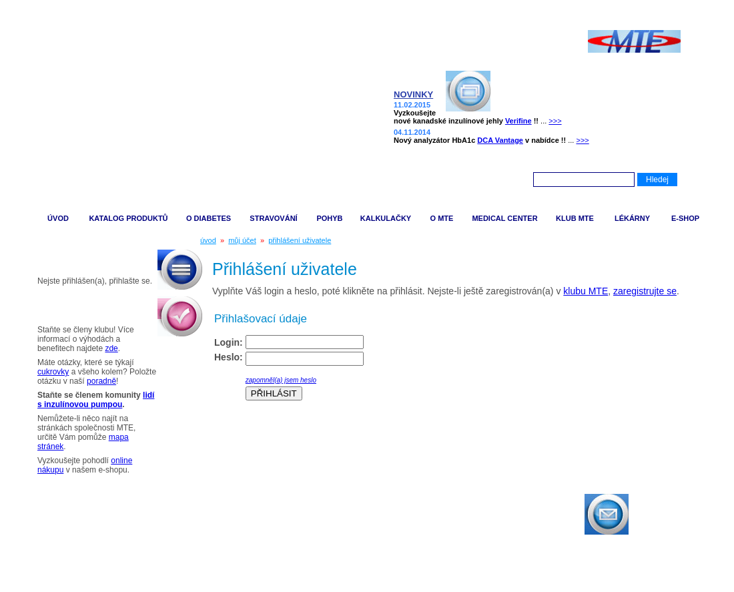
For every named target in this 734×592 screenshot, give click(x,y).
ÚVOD (58, 218)
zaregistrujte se (645, 291)
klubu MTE (585, 291)
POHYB (329, 218)
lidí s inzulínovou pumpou (95, 399)
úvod (208, 240)
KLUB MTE (575, 218)
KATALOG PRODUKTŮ (128, 218)
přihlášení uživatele (299, 240)
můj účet (242, 240)
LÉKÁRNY (632, 218)
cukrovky (53, 371)
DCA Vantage (500, 140)
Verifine (518, 121)
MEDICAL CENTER (504, 218)
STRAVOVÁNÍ (273, 218)
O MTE (442, 218)
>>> (554, 121)
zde (111, 348)
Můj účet (52, 258)
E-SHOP (685, 218)
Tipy (42, 307)
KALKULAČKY (385, 218)
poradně (101, 381)
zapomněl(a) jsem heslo (281, 380)
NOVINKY (413, 94)
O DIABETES (208, 218)
